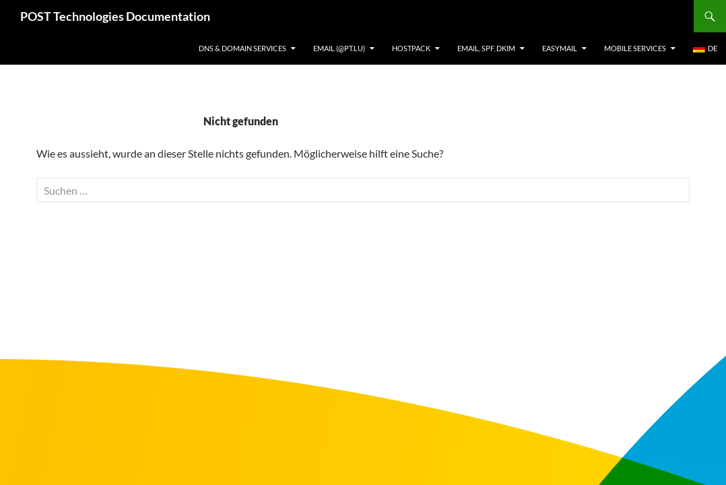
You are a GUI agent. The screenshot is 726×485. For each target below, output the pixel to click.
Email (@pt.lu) (339, 48)
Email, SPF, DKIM (486, 48)
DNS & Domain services (242, 48)
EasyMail (559, 48)
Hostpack (411, 48)
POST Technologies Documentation (115, 16)
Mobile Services (635, 48)
